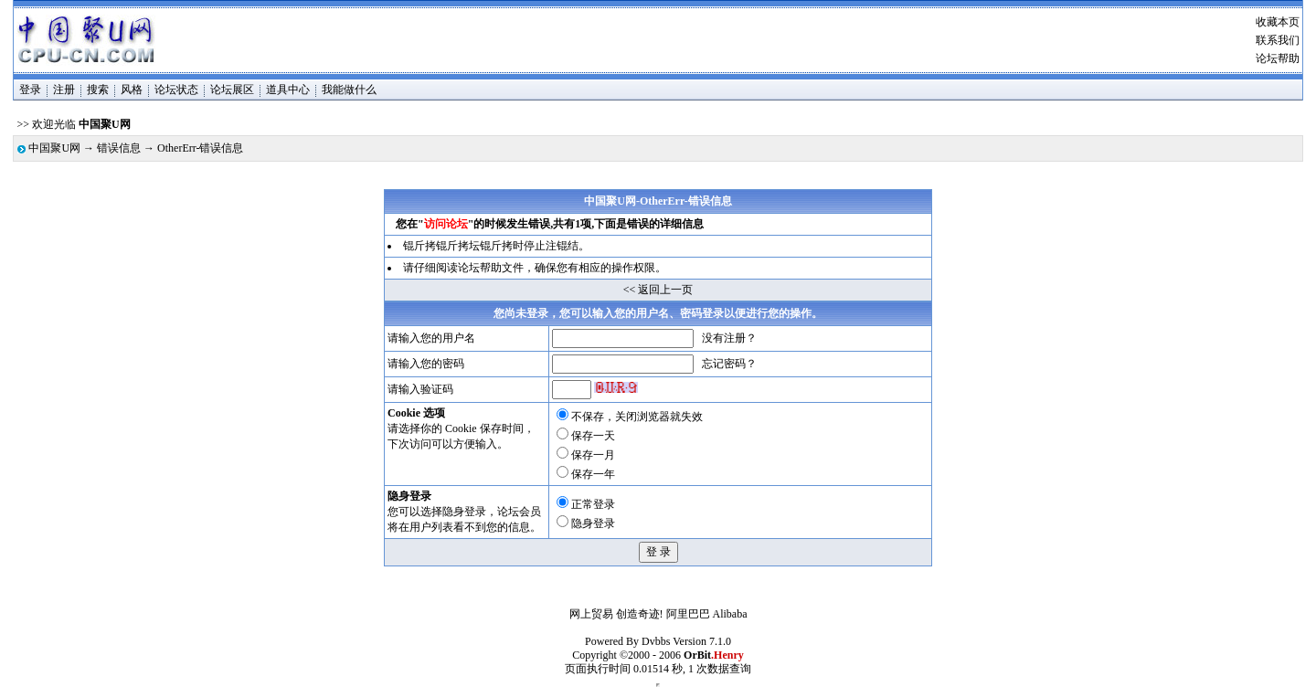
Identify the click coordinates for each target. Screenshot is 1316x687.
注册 (64, 89)
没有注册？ (729, 338)
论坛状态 (176, 89)
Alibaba (730, 614)
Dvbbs (656, 641)
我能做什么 (349, 89)
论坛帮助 (1278, 58)
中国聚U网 (54, 148)
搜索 (98, 89)
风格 (132, 89)
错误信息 (119, 148)
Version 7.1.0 (702, 641)
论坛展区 (232, 89)
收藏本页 (1278, 22)
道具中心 (288, 89)
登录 (30, 89)
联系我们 (1278, 40)
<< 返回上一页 (658, 289)
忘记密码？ (729, 363)
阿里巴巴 (688, 614)
